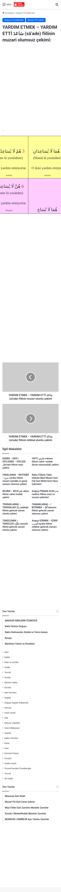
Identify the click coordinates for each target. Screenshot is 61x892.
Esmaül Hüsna (11, 753)
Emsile (7, 687)
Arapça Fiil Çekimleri (25, 13)
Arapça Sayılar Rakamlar (16, 702)
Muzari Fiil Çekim (36, 20)
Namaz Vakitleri (12, 723)
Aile (6, 718)
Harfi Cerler (10, 712)
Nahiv (7, 657)
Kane (6, 743)
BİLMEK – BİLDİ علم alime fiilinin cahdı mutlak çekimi (15, 494)
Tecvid (7, 672)
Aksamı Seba (10, 682)
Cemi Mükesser (12, 728)
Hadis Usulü (10, 763)
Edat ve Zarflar (11, 662)
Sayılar (7, 697)
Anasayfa (8, 13)
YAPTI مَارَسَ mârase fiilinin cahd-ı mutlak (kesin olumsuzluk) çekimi (45, 461)
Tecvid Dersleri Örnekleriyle (17, 768)
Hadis (7, 667)
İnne (6, 748)
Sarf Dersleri (10, 692)
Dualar (7, 677)
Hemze (7, 707)
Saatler (7, 733)
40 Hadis (8, 778)
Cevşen (8, 758)
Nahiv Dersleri (11, 738)
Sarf (6, 652)
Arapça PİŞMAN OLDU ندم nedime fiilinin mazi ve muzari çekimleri (45, 494)
